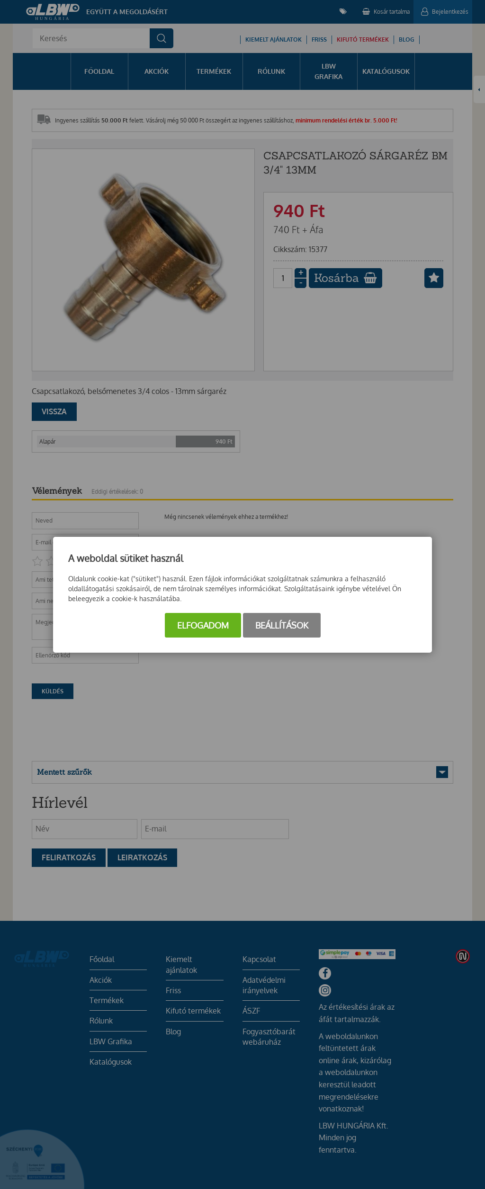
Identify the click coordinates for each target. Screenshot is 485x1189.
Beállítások (281, 625)
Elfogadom (203, 625)
